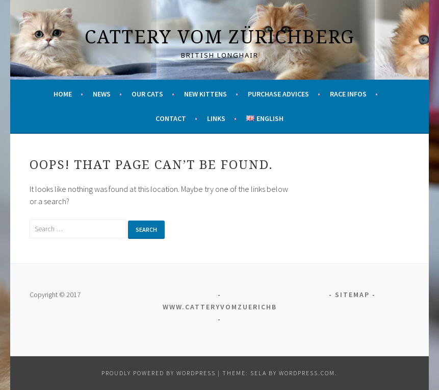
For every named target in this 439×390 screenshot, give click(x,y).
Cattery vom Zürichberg (220, 36)
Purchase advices (278, 94)
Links (216, 118)
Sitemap (352, 294)
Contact (171, 118)
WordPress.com (307, 373)
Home (63, 94)
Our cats (147, 94)
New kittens (205, 94)
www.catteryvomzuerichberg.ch (234, 306)
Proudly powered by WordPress (158, 373)
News (102, 94)
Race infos (348, 94)
